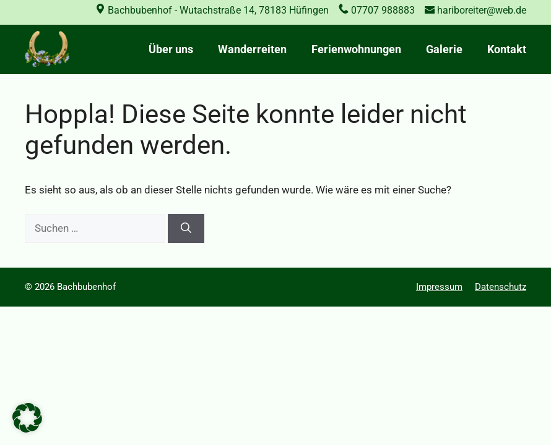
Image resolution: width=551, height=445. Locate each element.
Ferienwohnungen (356, 49)
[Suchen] (186, 229)
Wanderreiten (252, 49)
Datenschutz (500, 286)
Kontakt (506, 49)
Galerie (444, 49)
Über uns (171, 49)
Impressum (439, 286)
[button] (27, 418)
